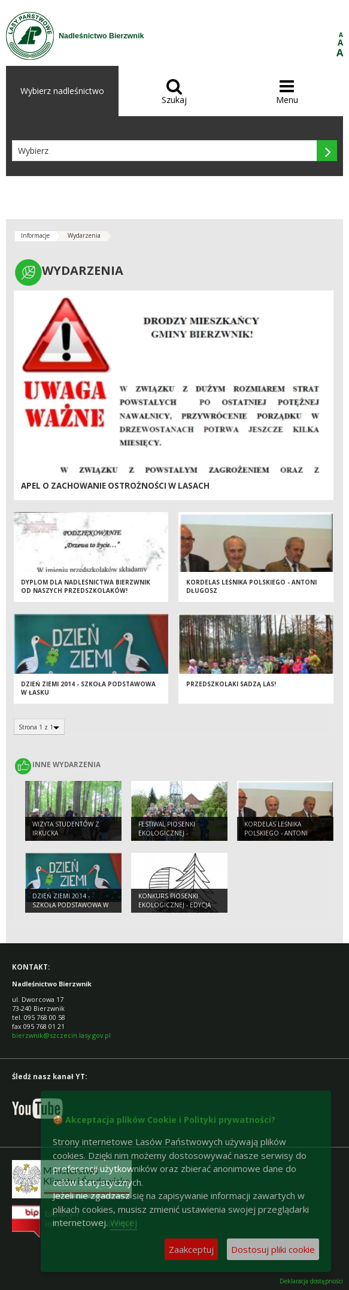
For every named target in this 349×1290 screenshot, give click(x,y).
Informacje (35, 235)
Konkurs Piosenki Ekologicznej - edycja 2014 (174, 904)
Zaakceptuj (191, 1249)
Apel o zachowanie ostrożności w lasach (115, 485)
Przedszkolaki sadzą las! (231, 684)
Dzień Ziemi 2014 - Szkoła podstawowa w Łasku (70, 904)
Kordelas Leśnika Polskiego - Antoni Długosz (276, 833)
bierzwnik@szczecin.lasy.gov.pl (61, 1035)
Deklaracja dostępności (311, 1281)
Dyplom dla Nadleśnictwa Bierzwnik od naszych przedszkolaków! (85, 586)
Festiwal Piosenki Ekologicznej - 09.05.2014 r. (166, 833)
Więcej (123, 1222)
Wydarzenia (84, 235)
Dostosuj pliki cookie (273, 1249)
